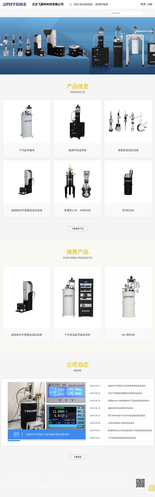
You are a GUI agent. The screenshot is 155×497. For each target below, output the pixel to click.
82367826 (101, 4)
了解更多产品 (78, 228)
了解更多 (78, 457)
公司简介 (17, 13)
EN (150, 4)
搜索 (148, 13)
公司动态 (62, 13)
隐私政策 (44, 486)
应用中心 (47, 13)
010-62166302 (83, 4)
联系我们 (77, 13)
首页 (5, 13)
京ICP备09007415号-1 (13, 486)
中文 (143, 4)
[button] (14, 440)
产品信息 (32, 13)
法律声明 (32, 486)
